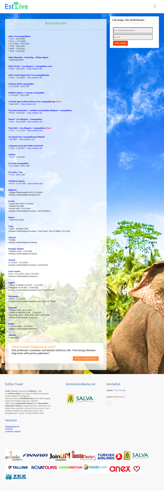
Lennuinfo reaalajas (13, 431)
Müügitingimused (12, 426)
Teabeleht (9, 429)
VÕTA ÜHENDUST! (85, 358)
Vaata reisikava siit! (34, 69)
